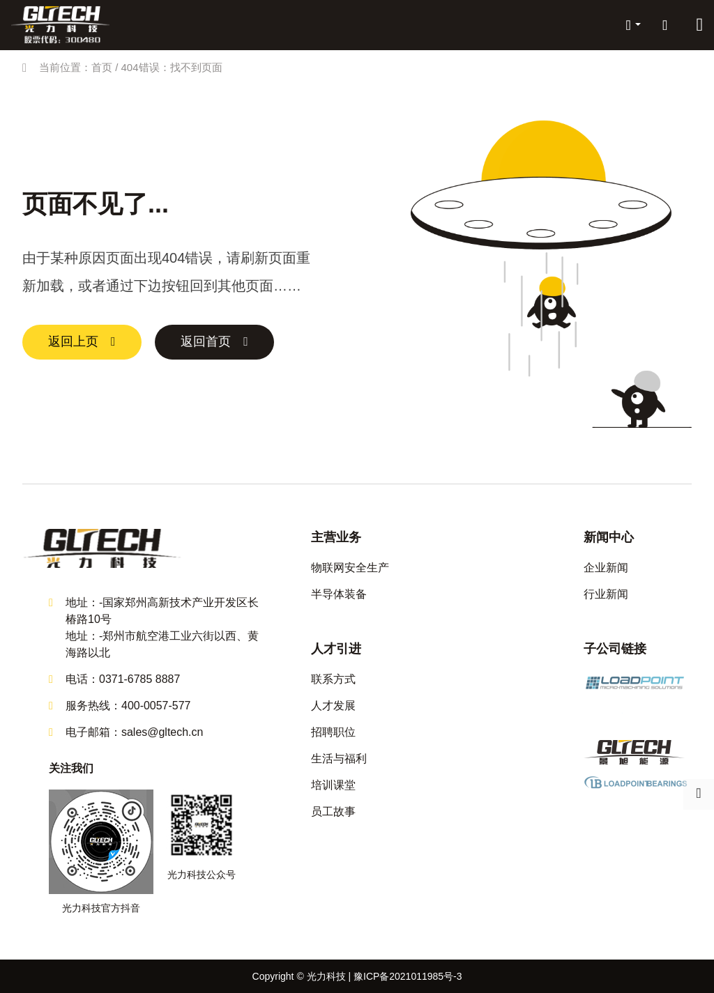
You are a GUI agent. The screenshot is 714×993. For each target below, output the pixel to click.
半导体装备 (339, 594)
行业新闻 (606, 594)
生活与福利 (339, 758)
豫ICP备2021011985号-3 (408, 976)
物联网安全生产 (350, 568)
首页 (101, 67)
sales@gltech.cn (162, 732)
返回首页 (208, 342)
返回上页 (74, 342)
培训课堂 (333, 785)
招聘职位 (333, 732)
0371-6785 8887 (140, 679)
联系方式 (333, 679)
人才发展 (333, 705)
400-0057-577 (156, 705)
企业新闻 (606, 568)
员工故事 (333, 811)
